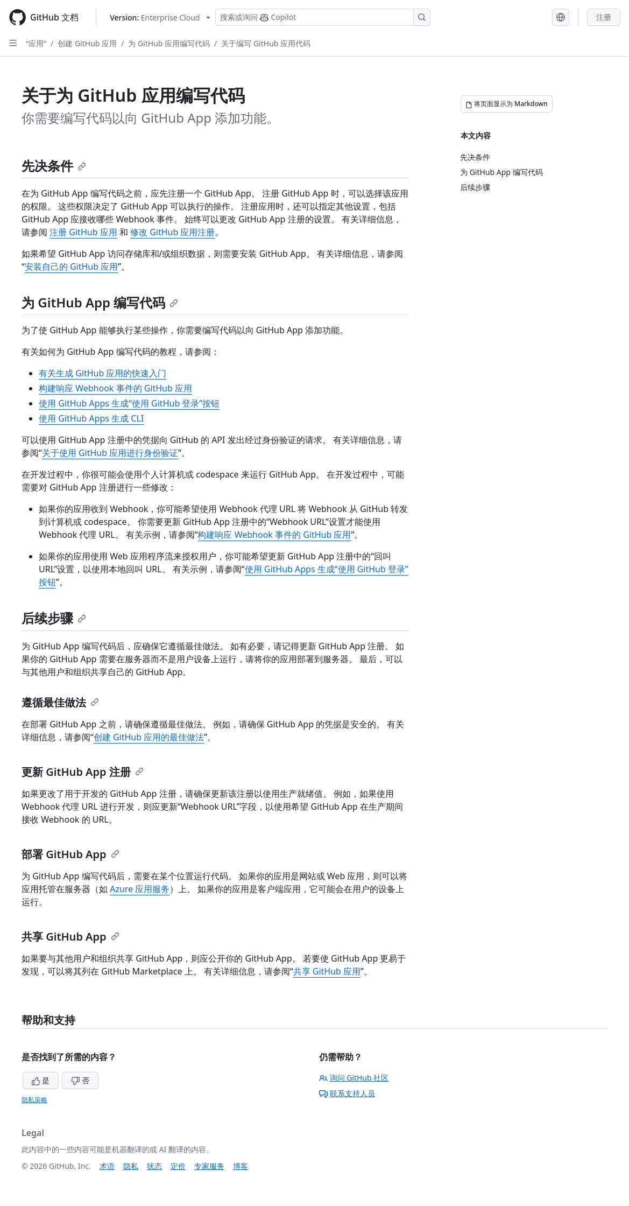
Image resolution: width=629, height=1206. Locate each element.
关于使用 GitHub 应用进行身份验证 (110, 453)
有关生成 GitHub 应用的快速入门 (102, 373)
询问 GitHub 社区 (354, 1077)
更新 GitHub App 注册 (83, 772)
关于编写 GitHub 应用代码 (265, 43)
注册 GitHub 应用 (83, 232)
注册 (603, 17)
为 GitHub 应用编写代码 (169, 43)
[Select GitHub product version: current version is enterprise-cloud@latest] (160, 17)
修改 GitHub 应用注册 (172, 232)
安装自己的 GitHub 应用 (71, 266)
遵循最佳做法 (60, 702)
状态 (154, 1166)
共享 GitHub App (70, 936)
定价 (178, 1166)
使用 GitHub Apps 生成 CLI (91, 418)
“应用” (36, 43)
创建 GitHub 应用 (87, 43)
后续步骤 (54, 618)
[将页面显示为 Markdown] (507, 104)
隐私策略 (34, 1099)
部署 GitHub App (70, 854)
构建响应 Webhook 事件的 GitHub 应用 (115, 388)
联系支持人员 (347, 1093)
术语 (107, 1166)
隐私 (130, 1166)
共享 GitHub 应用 (327, 971)
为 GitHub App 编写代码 (100, 302)
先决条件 (54, 165)
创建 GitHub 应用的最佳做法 (149, 737)
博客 (240, 1166)
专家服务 (209, 1166)
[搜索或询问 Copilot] (322, 17)
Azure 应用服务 (139, 889)
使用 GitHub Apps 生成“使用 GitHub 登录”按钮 (129, 403)
